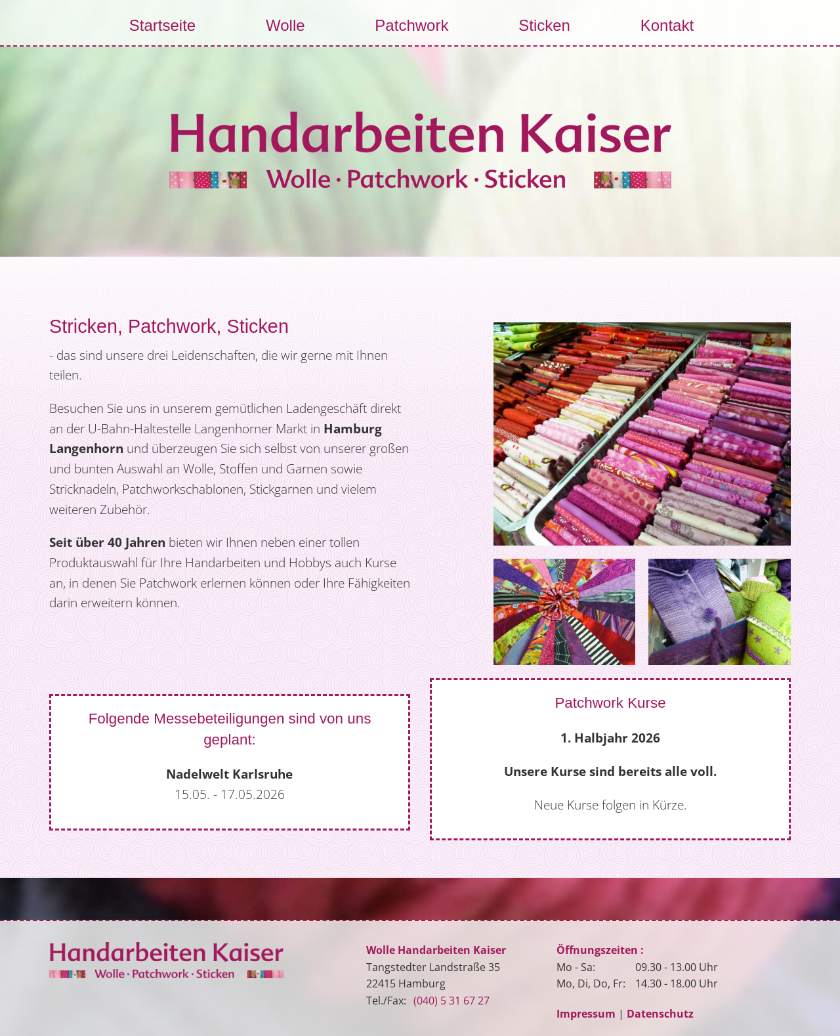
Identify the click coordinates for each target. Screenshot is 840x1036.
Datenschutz (660, 1013)
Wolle (285, 25)
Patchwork (411, 25)
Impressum (586, 1013)
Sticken (544, 25)
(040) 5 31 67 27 (451, 1000)
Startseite (162, 25)
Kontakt (667, 25)
